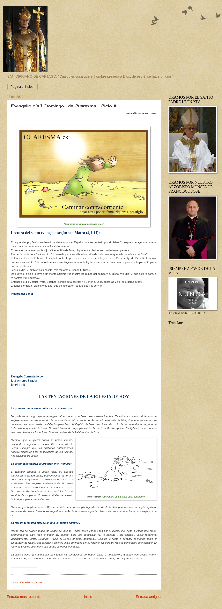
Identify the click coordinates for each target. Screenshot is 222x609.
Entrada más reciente (23, 597)
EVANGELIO (27, 582)
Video (38, 582)
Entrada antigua (148, 597)
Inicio (88, 597)
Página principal (22, 86)
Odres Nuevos (149, 113)
